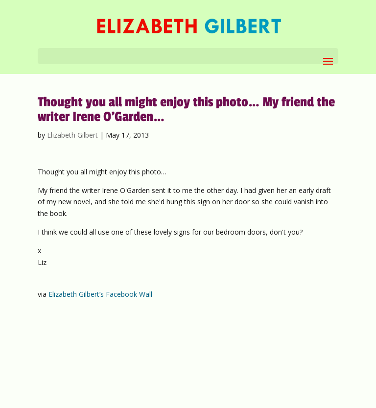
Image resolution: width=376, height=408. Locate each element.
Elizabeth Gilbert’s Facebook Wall (100, 294)
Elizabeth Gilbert (72, 135)
